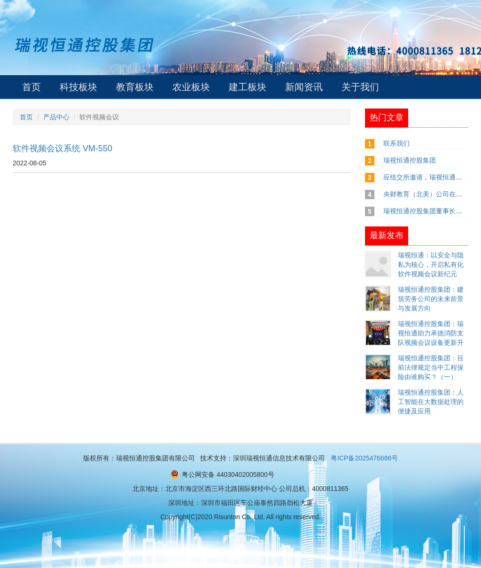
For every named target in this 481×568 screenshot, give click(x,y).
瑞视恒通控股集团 (409, 160)
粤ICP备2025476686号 (364, 458)
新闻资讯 (304, 87)
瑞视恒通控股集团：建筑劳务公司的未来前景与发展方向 (431, 299)
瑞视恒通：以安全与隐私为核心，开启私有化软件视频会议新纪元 (431, 264)
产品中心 (56, 117)
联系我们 (396, 143)
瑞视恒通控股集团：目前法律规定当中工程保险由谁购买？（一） (431, 367)
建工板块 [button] (247, 87)
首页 (31, 87)
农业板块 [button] (191, 87)
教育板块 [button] (135, 87)
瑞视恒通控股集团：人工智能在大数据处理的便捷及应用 (431, 402)
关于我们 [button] (360, 87)
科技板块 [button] (78, 87)
